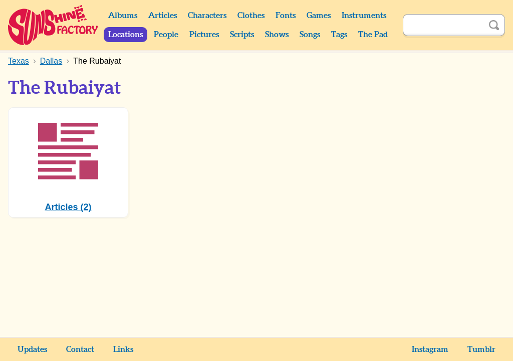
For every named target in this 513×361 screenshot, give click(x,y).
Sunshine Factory (53, 25)
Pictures (204, 35)
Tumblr (481, 349)
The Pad (373, 35)
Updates (32, 349)
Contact (80, 349)
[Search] (443, 25)
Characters (207, 16)
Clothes (251, 16)
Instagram (430, 349)
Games (319, 16)
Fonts (286, 16)
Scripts (242, 35)
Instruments (364, 16)
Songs (310, 35)
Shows (277, 35)
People (166, 35)
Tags (339, 35)
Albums (122, 16)
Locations (125, 35)
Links (123, 349)
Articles (162, 16)
